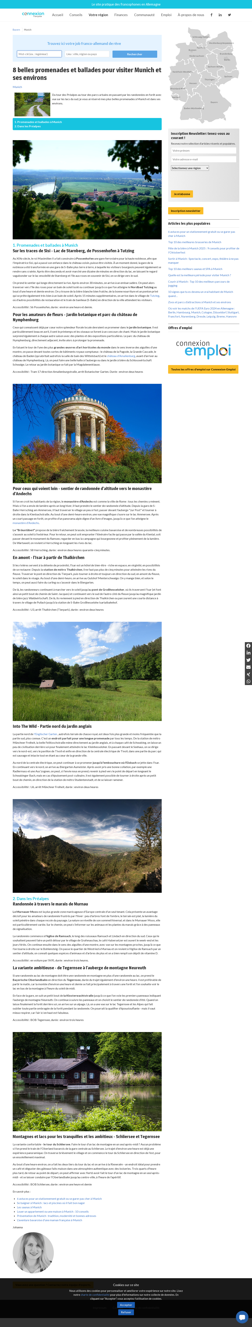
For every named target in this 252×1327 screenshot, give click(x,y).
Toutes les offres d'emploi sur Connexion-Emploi (203, 369)
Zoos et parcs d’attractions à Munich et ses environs (199, 302)
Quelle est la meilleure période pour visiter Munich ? (199, 275)
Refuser (126, 1312)
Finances (121, 15)
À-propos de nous (191, 15)
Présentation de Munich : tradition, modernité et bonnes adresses (56, 1215)
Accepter (126, 1304)
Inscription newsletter (185, 210)
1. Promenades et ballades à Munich (38, 122)
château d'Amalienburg (121, 356)
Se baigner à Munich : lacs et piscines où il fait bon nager (51, 1203)
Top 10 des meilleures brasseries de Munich (194, 242)
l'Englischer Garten (45, 734)
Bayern (16, 29)
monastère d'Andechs (26, 523)
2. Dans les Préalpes (27, 126)
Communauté (144, 15)
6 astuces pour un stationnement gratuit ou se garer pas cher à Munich (59, 1198)
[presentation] (198, 181)
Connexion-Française (34, 15)
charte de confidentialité (95, 1294)
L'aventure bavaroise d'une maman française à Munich (49, 1220)
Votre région (98, 15)
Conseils (75, 15)
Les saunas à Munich (29, 1207)
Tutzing (154, 295)
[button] (242, 1317)
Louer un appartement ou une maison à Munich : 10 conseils (53, 1211)
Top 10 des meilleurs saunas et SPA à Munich (195, 268)
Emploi (166, 15)
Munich (27, 29)
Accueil (57, 15)
